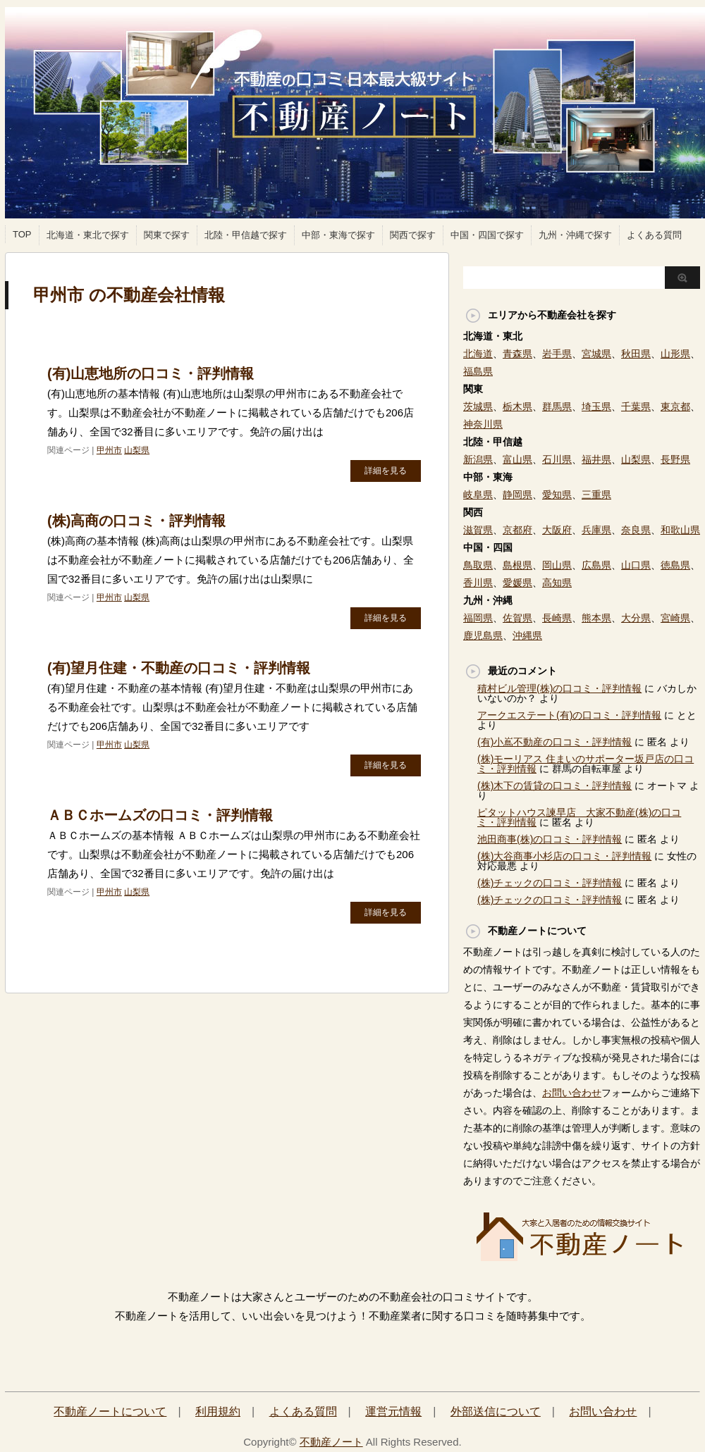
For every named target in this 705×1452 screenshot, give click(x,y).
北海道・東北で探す (88, 235)
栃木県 (517, 406)
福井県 (596, 459)
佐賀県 (517, 617)
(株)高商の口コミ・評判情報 (136, 520)
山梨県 (136, 450)
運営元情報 (393, 1411)
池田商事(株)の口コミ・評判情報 (549, 839)
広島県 (596, 565)
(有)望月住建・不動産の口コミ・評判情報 (178, 668)
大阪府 (557, 529)
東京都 (675, 406)
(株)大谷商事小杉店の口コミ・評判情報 (564, 856)
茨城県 (478, 406)
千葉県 (636, 406)
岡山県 (557, 565)
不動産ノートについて (110, 1411)
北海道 (478, 353)
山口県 (636, 565)
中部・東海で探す (338, 235)
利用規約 (217, 1411)
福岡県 (478, 617)
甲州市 (109, 450)
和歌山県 (680, 529)
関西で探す (413, 235)
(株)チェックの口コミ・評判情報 (549, 882)
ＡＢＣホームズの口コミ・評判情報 (160, 815)
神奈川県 (483, 424)
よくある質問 (654, 235)
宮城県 (596, 353)
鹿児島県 (483, 635)
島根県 (517, 565)
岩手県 (557, 353)
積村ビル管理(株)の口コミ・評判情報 (559, 688)
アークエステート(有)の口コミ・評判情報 (569, 715)
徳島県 (675, 565)
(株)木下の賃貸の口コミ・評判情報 (554, 785)
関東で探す (167, 235)
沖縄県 (527, 635)
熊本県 (596, 617)
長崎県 (557, 617)
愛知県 (557, 494)
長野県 (675, 459)
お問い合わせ (571, 1092)
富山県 (517, 459)
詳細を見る (385, 471)
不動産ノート (331, 1442)
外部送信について (495, 1411)
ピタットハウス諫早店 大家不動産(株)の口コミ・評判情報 (579, 817)
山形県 (675, 353)
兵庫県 (596, 529)
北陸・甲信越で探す (245, 235)
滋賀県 (478, 529)
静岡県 (517, 494)
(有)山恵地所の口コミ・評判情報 (150, 373)
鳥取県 (478, 565)
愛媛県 (517, 582)
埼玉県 (596, 406)
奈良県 (636, 529)
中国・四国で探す (487, 235)
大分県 (636, 617)
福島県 (478, 371)
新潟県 (478, 459)
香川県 (478, 582)
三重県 (596, 494)
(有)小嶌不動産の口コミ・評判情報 (554, 741)
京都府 (517, 529)
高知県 (557, 582)
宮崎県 (675, 617)
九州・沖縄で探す (575, 235)
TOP (22, 234)
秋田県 (636, 353)
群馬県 (557, 406)
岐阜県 (478, 494)
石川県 (557, 459)
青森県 (517, 353)
